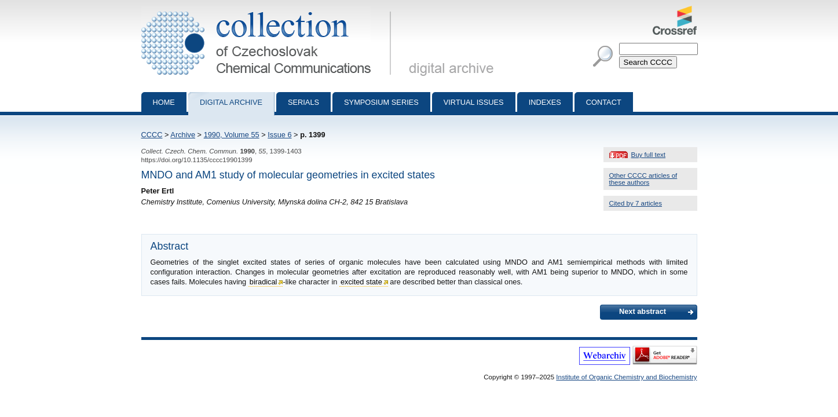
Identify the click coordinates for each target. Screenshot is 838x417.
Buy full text (648, 154)
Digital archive (231, 102)
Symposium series (381, 102)
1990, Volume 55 (231, 134)
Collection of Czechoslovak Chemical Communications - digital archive (268, 10)
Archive (182, 134)
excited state (361, 281)
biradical (263, 281)
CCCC (152, 134)
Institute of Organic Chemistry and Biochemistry (626, 377)
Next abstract (642, 311)
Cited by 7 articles (636, 203)
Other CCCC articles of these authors (643, 179)
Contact (603, 102)
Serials (303, 102)
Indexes (545, 102)
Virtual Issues (474, 102)
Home (164, 102)
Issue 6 (279, 134)
